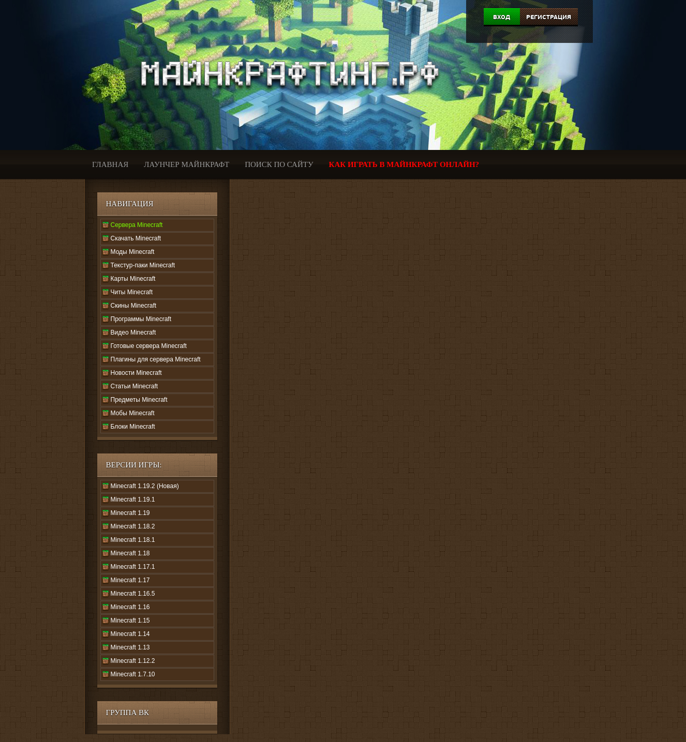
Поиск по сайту (279, 164)
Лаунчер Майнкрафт (186, 164)
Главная (110, 164)
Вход (501, 17)
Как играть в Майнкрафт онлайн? (404, 164)
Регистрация (548, 17)
